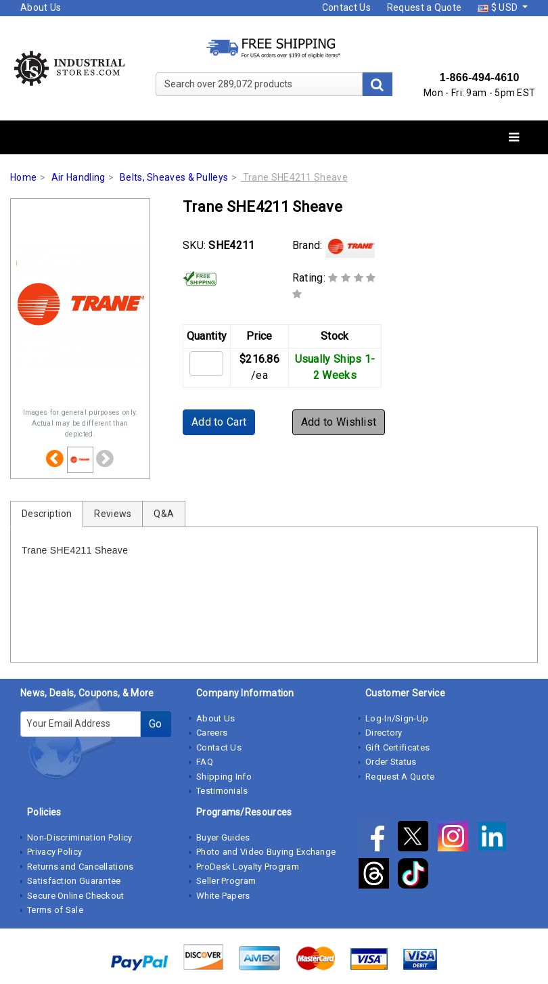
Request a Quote (424, 7)
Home (23, 177)
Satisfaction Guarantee (74, 881)
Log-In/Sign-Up (396, 718)
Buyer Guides (223, 837)
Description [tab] (47, 513)
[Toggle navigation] (514, 138)
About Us (40, 7)
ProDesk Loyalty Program (247, 867)
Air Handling (78, 177)
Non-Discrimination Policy (80, 837)
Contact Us (346, 7)
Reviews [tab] (112, 513)
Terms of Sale (55, 910)
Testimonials (222, 791)
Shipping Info (224, 776)
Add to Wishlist (339, 422)
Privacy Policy (54, 852)
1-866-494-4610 (480, 77)
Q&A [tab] (164, 513)
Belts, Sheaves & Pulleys (174, 177)
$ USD (499, 7)
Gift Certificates (397, 747)
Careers (211, 733)
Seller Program (226, 881)
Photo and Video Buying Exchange (266, 852)
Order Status (391, 762)
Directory (384, 733)
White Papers (223, 896)
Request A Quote (400, 776)
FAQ (204, 762)
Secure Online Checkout (75, 896)
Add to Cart (218, 422)
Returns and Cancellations (80, 867)
